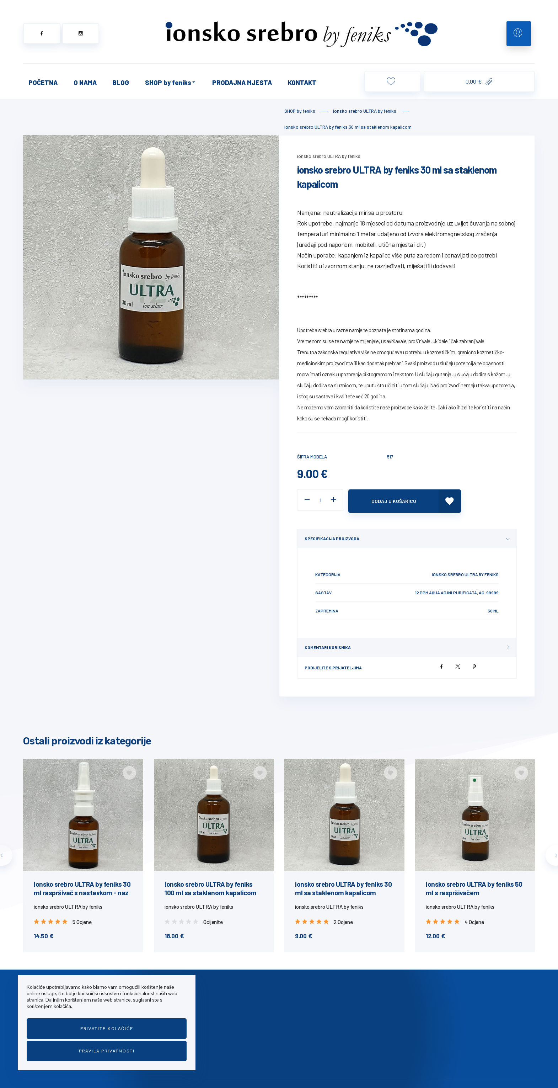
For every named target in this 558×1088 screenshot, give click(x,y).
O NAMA (85, 82)
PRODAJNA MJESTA (242, 82)
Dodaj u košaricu (396, 500)
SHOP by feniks (170, 82)
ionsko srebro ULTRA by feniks (328, 156)
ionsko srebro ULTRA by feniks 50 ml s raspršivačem (474, 886)
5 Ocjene (82, 920)
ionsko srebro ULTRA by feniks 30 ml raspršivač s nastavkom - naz (82, 886)
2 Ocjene (343, 920)
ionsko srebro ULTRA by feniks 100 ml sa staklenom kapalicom (211, 886)
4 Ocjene (474, 920)
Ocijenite (212, 920)
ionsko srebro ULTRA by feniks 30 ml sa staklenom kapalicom (343, 886)
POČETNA (43, 82)
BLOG (121, 82)
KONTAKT (302, 82)
